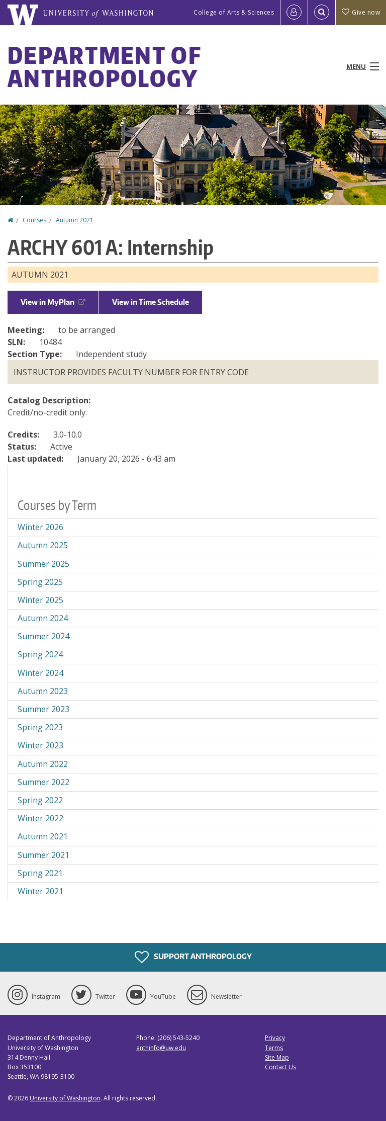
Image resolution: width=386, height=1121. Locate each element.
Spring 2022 (40, 800)
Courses (34, 220)
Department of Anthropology (104, 66)
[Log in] (294, 12)
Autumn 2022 (43, 763)
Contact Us (280, 1067)
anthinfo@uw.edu (161, 1048)
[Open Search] (321, 12)
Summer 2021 (43, 854)
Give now (361, 12)
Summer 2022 (43, 782)
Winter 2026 (40, 527)
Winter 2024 (40, 672)
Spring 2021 (40, 873)
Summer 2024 (43, 636)
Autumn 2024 (43, 618)
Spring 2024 (40, 654)
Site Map (277, 1057)
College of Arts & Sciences (234, 12)
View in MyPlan (53, 302)
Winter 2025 (40, 600)
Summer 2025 (43, 563)
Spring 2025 (40, 581)
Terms (274, 1048)
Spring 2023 (40, 727)
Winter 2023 (40, 745)
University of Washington (65, 1098)
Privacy (275, 1037)
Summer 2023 (43, 709)
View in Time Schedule (150, 302)
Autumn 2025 (43, 545)
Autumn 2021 (74, 220)
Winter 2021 (40, 891)
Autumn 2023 (43, 691)
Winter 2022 (40, 818)
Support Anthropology (193, 957)
